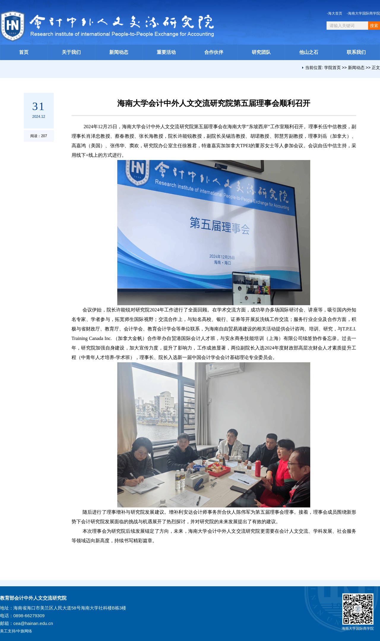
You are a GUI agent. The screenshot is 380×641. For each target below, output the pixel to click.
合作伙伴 (213, 52)
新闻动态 (118, 52)
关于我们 (71, 52)
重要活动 (166, 52)
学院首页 (332, 67)
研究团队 (261, 52)
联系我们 (356, 52)
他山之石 (308, 52)
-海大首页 (334, 13)
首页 (23, 52)
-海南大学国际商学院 (363, 13)
